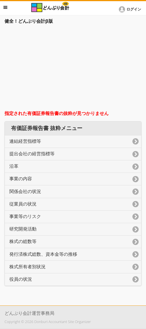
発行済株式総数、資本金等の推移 (43, 254)
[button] (131, 9)
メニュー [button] (5, 7)
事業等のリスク (25, 216)
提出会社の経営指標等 (32, 153)
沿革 (13, 166)
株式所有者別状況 (27, 266)
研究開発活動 (22, 229)
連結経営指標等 (25, 141)
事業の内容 (20, 178)
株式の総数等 (22, 241)
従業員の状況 (22, 204)
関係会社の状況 (25, 191)
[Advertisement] (73, 68)
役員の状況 (20, 279)
